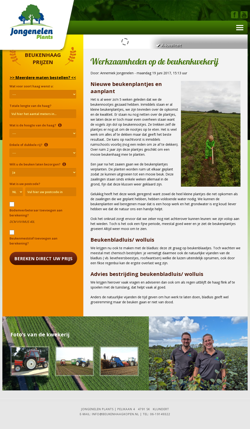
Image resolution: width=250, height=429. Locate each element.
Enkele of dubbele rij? (29, 145)
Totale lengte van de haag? (30, 106)
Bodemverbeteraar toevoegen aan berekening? (36, 212)
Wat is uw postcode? (25, 184)
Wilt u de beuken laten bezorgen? (38, 164)
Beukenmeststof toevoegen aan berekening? (33, 240)
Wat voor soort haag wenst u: (31, 86)
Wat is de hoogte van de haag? (36, 125)
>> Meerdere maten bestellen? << (43, 77)
